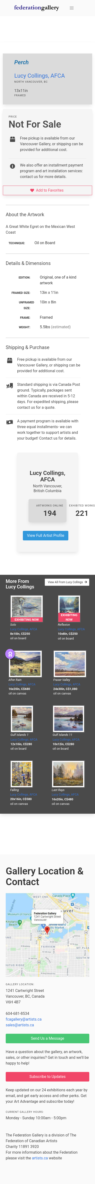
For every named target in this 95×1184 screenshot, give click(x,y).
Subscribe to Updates (48, 1076)
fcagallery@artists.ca (24, 1019)
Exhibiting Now (27, 619)
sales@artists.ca (20, 1025)
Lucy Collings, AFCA (39, 75)
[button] (71, 8)
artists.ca (40, 1158)
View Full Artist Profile (45, 535)
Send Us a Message (47, 1038)
